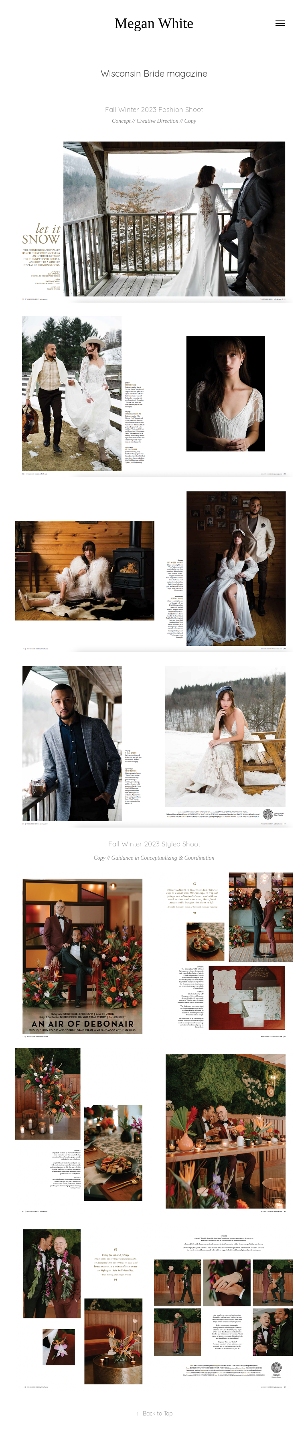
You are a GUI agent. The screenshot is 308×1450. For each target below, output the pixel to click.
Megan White (154, 23)
